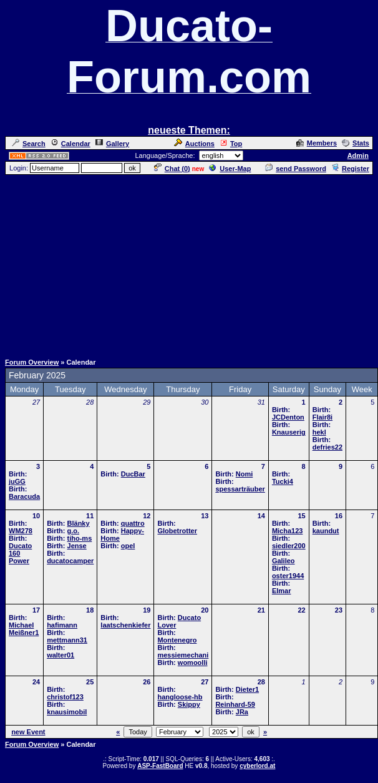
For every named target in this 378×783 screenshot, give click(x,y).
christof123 (65, 697)
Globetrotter (177, 530)
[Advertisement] (189, 263)
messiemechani (182, 655)
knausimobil (67, 712)
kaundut (326, 530)
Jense (77, 545)
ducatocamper (70, 560)
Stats (355, 143)
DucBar (133, 474)
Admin (358, 155)
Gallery (112, 143)
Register (350, 168)
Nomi (244, 474)
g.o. (73, 530)
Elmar (281, 590)
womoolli (193, 662)
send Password (295, 168)
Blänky (78, 523)
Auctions (194, 143)
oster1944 (288, 575)
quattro (133, 523)
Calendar (70, 143)
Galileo (283, 560)
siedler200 (289, 545)
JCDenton (288, 417)
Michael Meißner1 (24, 628)
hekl (319, 432)
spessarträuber (240, 489)
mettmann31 (67, 640)
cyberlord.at (257, 765)
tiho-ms (79, 538)
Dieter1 (247, 689)
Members (316, 143)
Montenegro (176, 640)
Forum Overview (32, 362)
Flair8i (322, 417)
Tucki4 (282, 481)
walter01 (60, 655)
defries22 (327, 447)
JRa (242, 712)
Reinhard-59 (235, 704)
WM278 (20, 530)
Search (29, 143)
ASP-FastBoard (160, 765)
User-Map (230, 168)
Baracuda (24, 496)
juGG (17, 481)
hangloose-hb (179, 697)
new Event (28, 732)
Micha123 (287, 530)
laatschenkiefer (125, 625)
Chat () (172, 168)
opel (128, 545)
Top (231, 143)
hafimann (62, 625)
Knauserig (289, 432)
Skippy (189, 704)
